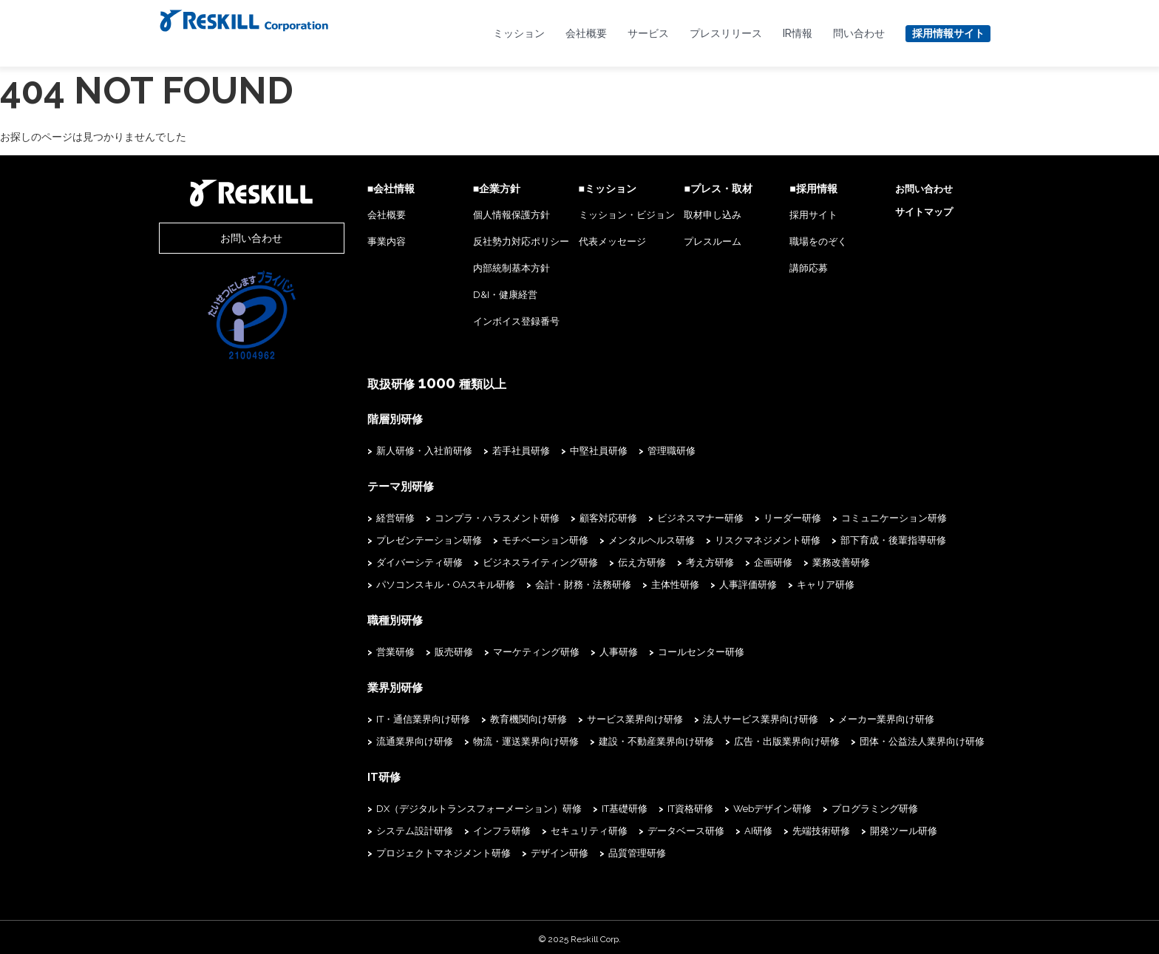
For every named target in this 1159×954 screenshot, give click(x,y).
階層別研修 (354, 418)
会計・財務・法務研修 (385, 583)
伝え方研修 (603, 560)
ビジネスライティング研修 (501, 560)
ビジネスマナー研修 (661, 516)
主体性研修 (477, 583)
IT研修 (343, 773)
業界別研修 (354, 685)
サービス (648, 33)
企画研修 (734, 560)
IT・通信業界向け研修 (384, 716)
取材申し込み (693, 214)
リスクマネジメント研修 (728, 538)
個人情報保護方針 (479, 214)
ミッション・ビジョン (600, 214)
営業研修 (356, 649)
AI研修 (622, 827)
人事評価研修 (550, 583)
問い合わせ (859, 33)
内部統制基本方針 (479, 268)
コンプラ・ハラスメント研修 (457, 516)
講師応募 (796, 268)
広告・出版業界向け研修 (748, 738)
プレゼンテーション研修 (390, 538)
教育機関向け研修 (489, 716)
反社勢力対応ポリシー (489, 241)
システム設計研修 (937, 805)
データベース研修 (549, 827)
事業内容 (347, 241)
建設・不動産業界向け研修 (617, 738)
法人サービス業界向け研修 (721, 716)
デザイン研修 (366, 849)
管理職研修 (632, 450)
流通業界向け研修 (375, 738)
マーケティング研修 (497, 649)
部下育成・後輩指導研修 (854, 538)
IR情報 (797, 33)
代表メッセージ (585, 241)
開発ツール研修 (767, 827)
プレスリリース (726, 33)
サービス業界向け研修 (596, 716)
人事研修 (579, 649)
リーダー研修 (753, 516)
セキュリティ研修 (453, 827)
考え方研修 (671, 560)
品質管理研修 (443, 849)
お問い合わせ (232, 238)
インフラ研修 (366, 827)
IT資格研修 (651, 805)
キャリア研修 (627, 583)
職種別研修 (354, 618)
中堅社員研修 (559, 450)
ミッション (519, 33)
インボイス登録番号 (484, 321)
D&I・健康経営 (473, 294)
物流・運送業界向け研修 (487, 738)
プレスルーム (693, 241)
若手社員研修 (482, 450)
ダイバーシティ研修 (380, 560)
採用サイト (801, 214)
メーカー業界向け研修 (847, 716)
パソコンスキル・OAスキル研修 (920, 560)
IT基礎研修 (585, 805)
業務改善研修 (802, 560)
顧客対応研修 (569, 516)
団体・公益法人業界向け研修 (882, 738)
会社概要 (586, 33)
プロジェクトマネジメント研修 (888, 827)
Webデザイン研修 (733, 805)
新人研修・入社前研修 (385, 450)
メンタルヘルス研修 (612, 538)
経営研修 (356, 516)
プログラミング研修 (835, 805)
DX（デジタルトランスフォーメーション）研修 (440, 805)
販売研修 (414, 649)
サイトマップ (917, 211)
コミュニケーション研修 (855, 516)
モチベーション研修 (506, 538)
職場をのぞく (806, 241)
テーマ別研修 (359, 485)
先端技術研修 (685, 827)
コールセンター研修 (662, 649)
